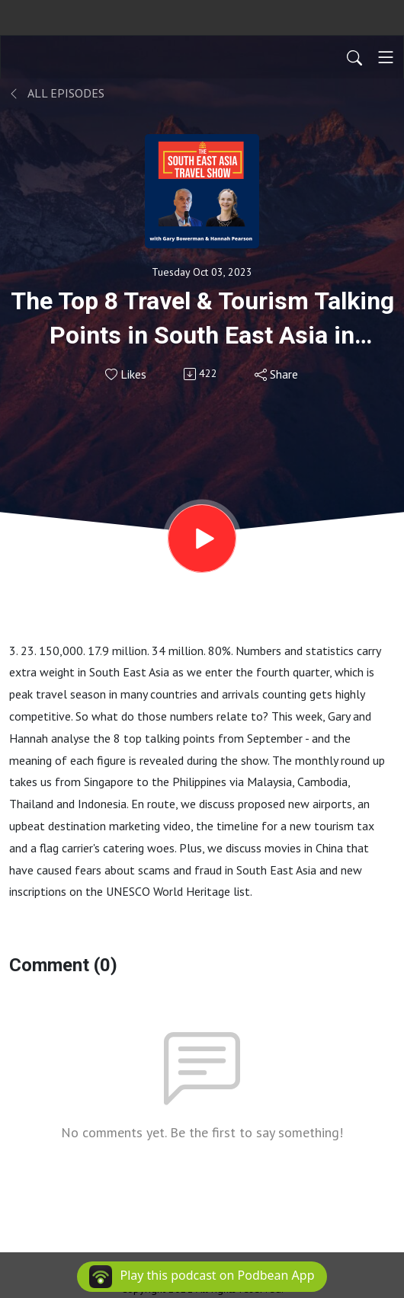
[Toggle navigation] (385, 57)
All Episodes (56, 93)
